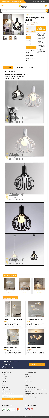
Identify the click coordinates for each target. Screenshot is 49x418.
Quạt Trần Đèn (4, 376)
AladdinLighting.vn (33, 397)
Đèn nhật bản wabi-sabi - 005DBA (10, 347)
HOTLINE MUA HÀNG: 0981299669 (39, 1)
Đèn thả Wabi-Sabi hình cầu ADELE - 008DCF (13, 319)
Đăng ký (37, 364)
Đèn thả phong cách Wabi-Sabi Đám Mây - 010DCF (13, 290)
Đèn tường (4, 378)
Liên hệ (3, 385)
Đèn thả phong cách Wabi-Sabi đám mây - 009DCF (28, 290)
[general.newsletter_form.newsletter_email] (12, 396)
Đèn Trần (3, 374)
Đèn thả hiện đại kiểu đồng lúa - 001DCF (35, 319)
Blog (2, 383)
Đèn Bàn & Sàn (4, 381)
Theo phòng (4, 379)
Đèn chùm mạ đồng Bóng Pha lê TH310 (34, 347)
